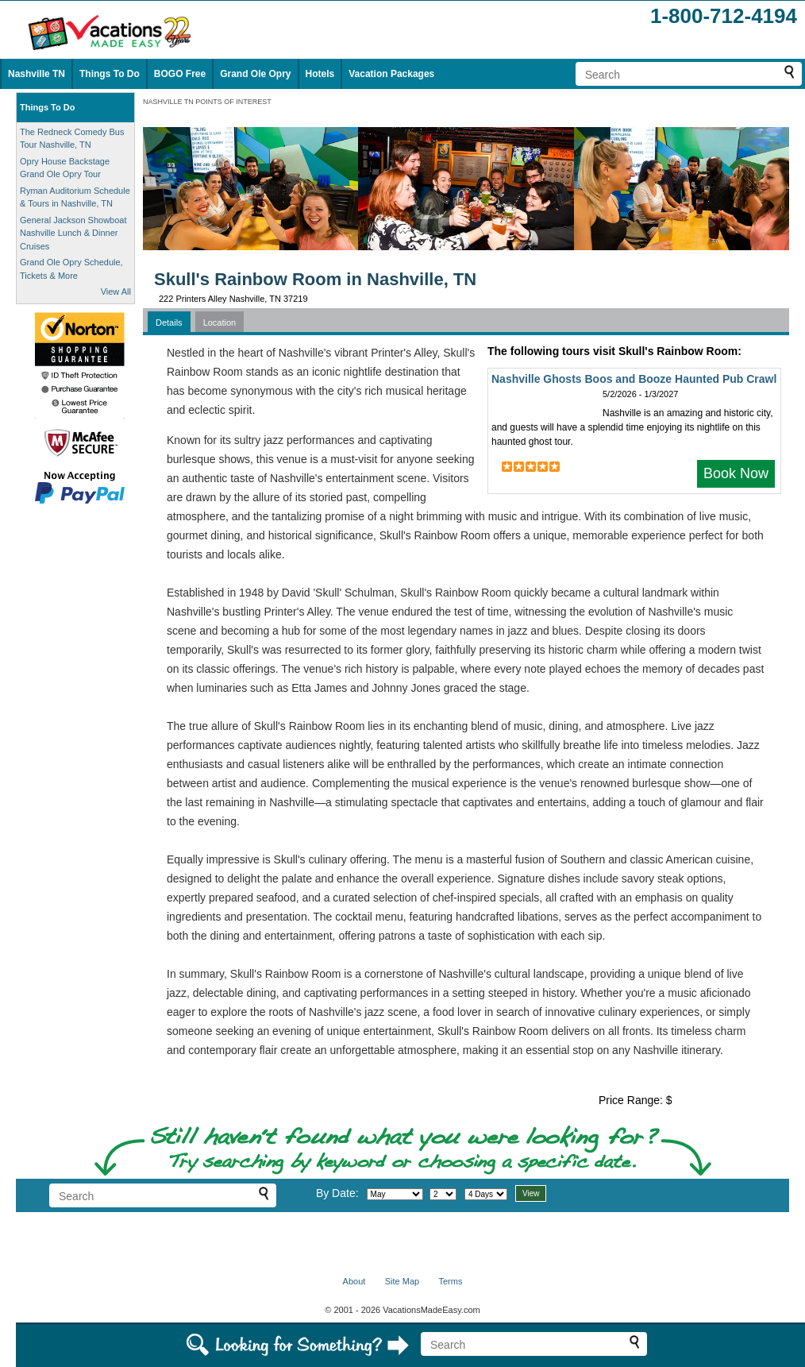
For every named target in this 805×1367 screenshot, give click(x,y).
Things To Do (109, 73)
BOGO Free (180, 73)
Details (169, 322)
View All (116, 291)
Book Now (735, 473)
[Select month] (395, 1194)
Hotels (320, 73)
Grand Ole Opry (255, 73)
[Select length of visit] (485, 1194)
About (354, 1281)
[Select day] (442, 1194)
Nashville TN (36, 73)
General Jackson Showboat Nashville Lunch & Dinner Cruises (73, 233)
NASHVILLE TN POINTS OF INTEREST (207, 102)
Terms (450, 1281)
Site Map (402, 1281)
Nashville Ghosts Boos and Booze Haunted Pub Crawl (633, 379)
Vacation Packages (391, 73)
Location (220, 322)
